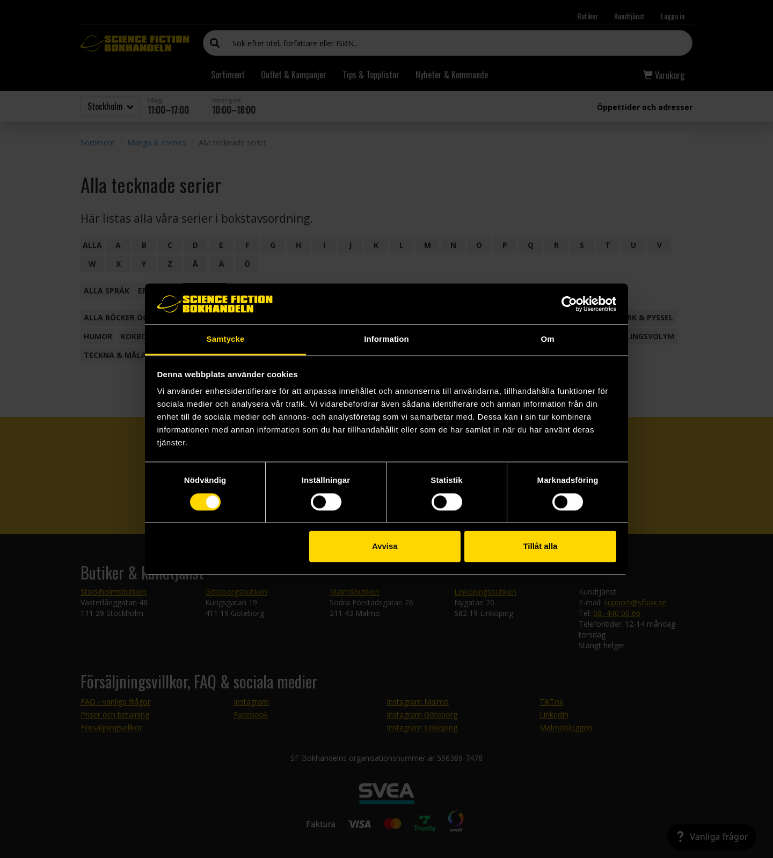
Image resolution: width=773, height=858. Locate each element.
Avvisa (385, 546)
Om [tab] (547, 339)
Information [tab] (386, 339)
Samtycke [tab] (226, 339)
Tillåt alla (540, 546)
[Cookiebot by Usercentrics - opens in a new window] (569, 304)
